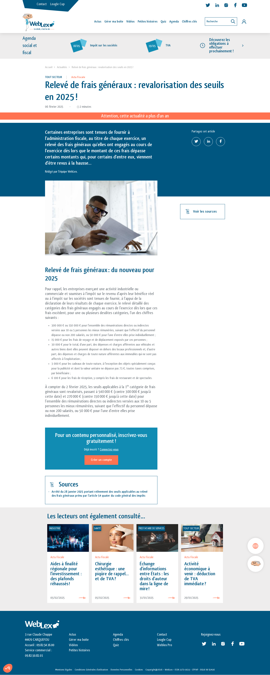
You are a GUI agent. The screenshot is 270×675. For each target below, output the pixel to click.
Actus (97, 21)
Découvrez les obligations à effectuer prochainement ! (221, 45)
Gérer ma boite (79, 640)
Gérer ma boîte (113, 21)
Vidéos (130, 21)
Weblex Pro (164, 645)
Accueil (48, 67)
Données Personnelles (121, 669)
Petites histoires (147, 21)
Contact (42, 4)
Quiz (163, 21)
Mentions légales (63, 669)
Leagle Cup (57, 4)
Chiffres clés (189, 21)
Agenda (174, 21)
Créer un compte (101, 459)
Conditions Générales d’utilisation (91, 669)
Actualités (62, 67)
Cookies (139, 669)
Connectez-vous (109, 449)
